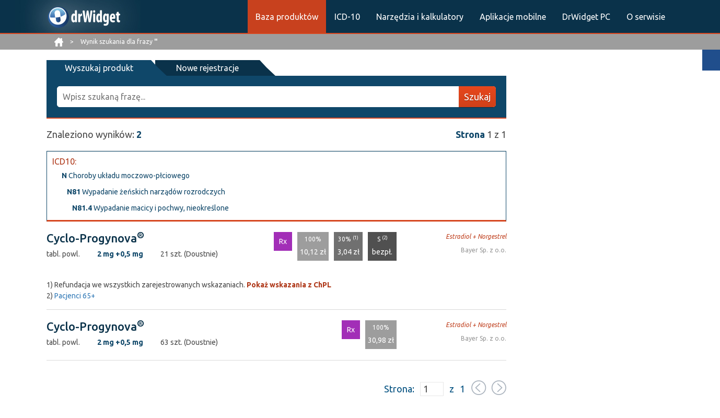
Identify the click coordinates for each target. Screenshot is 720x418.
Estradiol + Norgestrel (476, 236)
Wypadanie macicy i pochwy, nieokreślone (150, 208)
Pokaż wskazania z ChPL (289, 285)
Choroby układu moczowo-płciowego (126, 175)
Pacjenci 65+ (74, 296)
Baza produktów (287, 16)
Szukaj (477, 96)
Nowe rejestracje (207, 68)
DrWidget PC (586, 16)
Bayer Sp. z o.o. (483, 250)
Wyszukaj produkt (99, 68)
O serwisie (645, 16)
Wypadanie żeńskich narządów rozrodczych (146, 192)
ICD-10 (347, 16)
